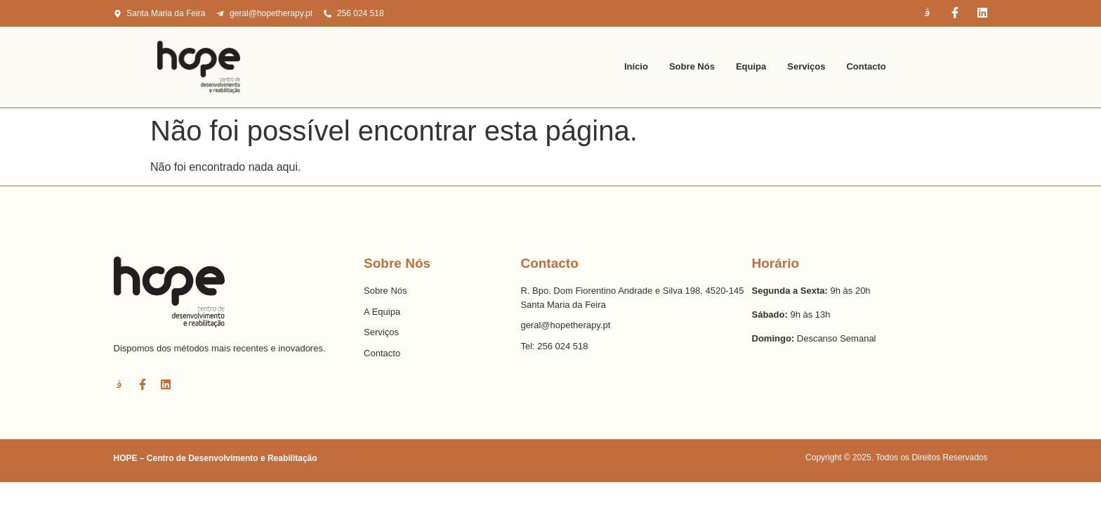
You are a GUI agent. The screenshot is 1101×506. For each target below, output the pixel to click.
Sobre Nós (692, 66)
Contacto (865, 66)
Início (636, 66)
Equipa (751, 66)
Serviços (806, 66)
